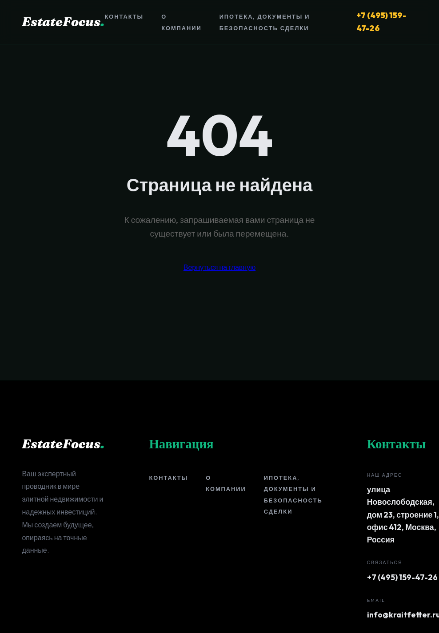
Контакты (124, 16)
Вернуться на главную (219, 267)
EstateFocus (63, 21)
